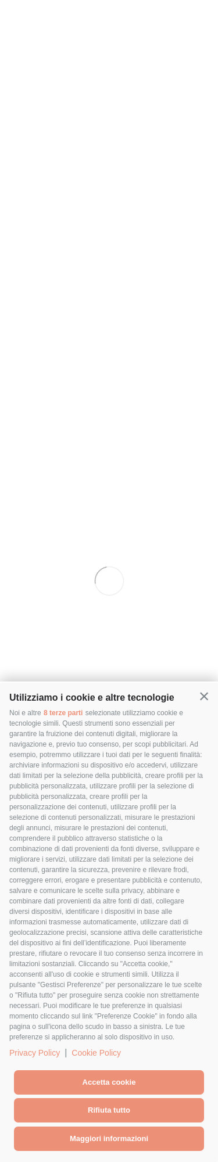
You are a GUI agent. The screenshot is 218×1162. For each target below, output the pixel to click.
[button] (204, 696)
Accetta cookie (109, 1082)
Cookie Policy (96, 1052)
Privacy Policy (34, 1052)
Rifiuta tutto (109, 1110)
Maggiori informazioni (109, 1138)
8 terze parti (63, 713)
